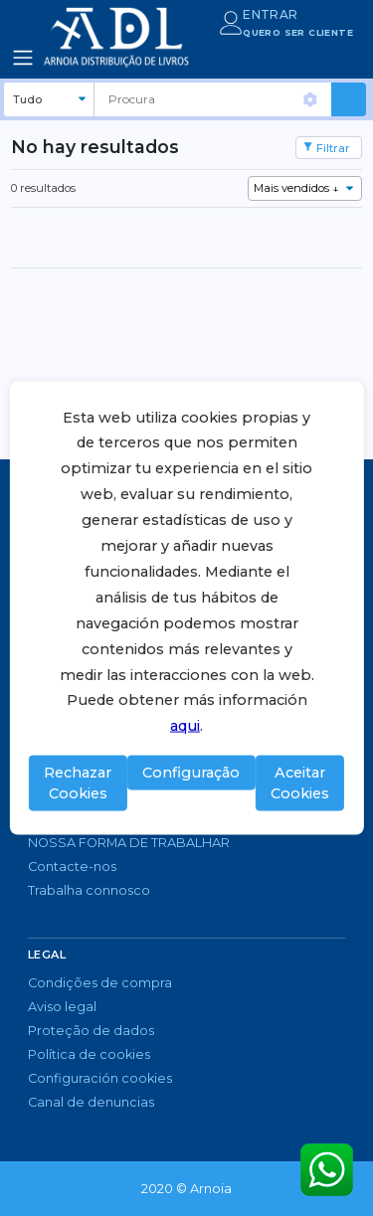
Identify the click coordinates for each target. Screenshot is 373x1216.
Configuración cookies (100, 1078)
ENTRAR (270, 14)
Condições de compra (100, 982)
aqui (185, 726)
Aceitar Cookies (300, 782)
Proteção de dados (91, 1030)
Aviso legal (62, 1006)
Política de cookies (89, 1054)
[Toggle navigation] (23, 58)
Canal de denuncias (91, 1102)
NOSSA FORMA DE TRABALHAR (129, 842)
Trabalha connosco (89, 890)
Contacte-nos (72, 866)
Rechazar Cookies (77, 782)
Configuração (191, 772)
